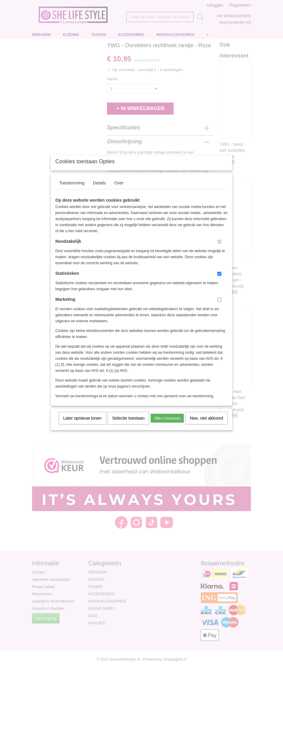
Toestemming (71, 190)
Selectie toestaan (128, 426)
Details (99, 190)
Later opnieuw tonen (82, 426)
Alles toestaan (167, 426)
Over (118, 190)
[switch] (219, 250)
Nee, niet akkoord (206, 426)
